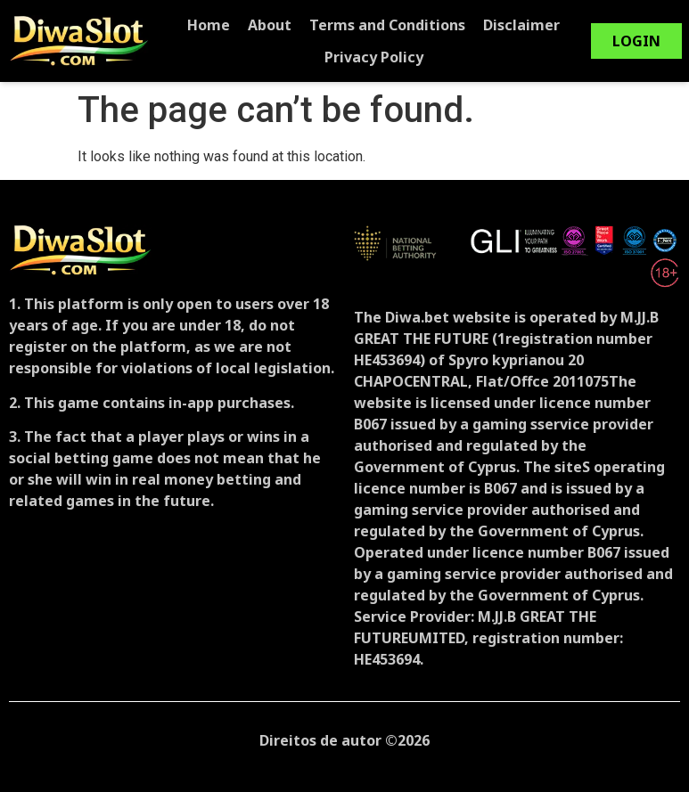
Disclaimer (527, 25)
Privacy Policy (380, 57)
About (276, 25)
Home (214, 25)
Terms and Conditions (394, 25)
